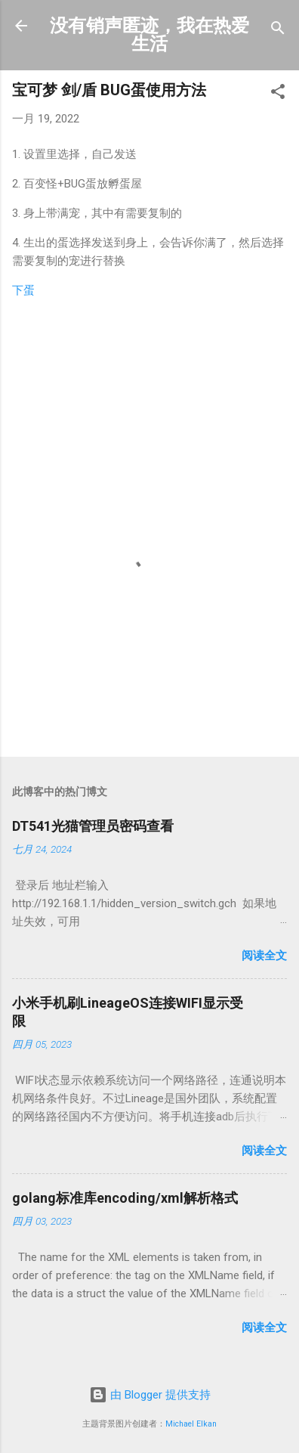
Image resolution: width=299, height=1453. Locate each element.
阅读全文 (264, 955)
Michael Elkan (191, 1424)
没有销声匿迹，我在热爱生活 (149, 34)
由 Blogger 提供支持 (150, 1395)
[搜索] (278, 31)
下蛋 (23, 290)
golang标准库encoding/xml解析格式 (125, 1198)
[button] (278, 94)
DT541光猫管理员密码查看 (93, 826)
